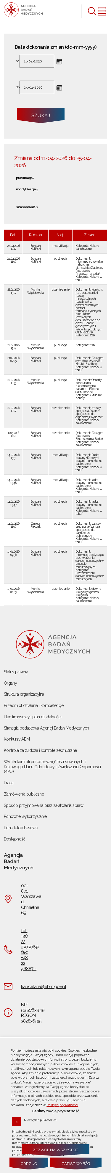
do (18, 87)
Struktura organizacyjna (24, 694)
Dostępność (14, 839)
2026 (91, 335)
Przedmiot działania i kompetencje (34, 705)
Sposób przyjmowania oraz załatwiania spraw (43, 805)
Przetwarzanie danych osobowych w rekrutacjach (89, 576)
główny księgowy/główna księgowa (88, 592)
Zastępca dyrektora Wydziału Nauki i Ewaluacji (89, 361)
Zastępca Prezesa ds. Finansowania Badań (89, 436)
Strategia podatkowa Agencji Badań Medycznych (46, 728)
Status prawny (16, 671)
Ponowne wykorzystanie (25, 816)
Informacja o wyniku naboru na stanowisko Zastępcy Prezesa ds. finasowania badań (89, 267)
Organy (10, 683)
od (18, 61)
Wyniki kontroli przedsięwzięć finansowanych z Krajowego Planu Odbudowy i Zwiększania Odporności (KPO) (52, 766)
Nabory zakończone (87, 247)
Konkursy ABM (17, 739)
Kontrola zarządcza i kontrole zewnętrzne (40, 750)
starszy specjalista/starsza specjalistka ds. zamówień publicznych (88, 529)
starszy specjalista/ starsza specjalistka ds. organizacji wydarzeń (89, 412)
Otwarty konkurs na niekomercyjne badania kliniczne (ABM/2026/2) (88, 386)
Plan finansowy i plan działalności (32, 716)
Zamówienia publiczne (24, 794)
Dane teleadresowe (21, 827)
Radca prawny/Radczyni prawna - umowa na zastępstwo (88, 459)
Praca (8, 782)
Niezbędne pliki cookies (40, 1119)
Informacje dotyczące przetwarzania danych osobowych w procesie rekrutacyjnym (89, 561)
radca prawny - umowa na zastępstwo (88, 483)
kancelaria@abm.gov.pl (43, 986)
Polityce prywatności (62, 1105)
